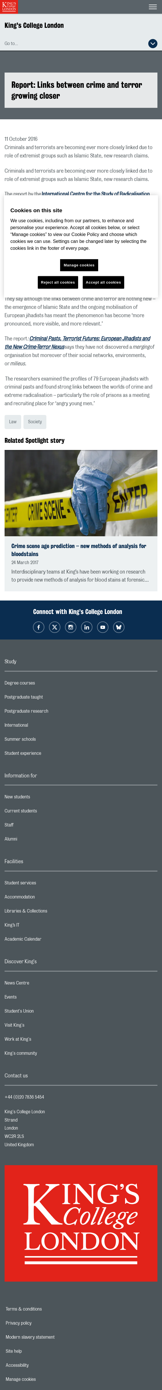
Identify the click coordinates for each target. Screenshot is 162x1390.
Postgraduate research (49, 712)
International (39, 726)
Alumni (34, 840)
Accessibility (37, 1365)
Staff (32, 826)
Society (35, 422)
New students (40, 798)
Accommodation (42, 898)
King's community (43, 1054)
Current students (43, 812)
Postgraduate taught (46, 698)
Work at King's (41, 1040)
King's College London (34, 25)
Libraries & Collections (49, 912)
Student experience (46, 755)
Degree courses (42, 684)
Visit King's (37, 1026)
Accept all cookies (103, 282)
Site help (33, 1351)
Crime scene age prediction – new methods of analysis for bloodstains (78, 550)
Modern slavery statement (50, 1337)
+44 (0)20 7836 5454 (24, 1097)
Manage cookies (40, 1379)
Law (13, 422)
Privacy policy (38, 1323)
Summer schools (43, 740)
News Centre (40, 984)
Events (33, 998)
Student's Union (42, 1012)
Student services (43, 884)
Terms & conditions (43, 1309)
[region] (81, 246)
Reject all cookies (58, 282)
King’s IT (35, 926)
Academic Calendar (46, 940)
